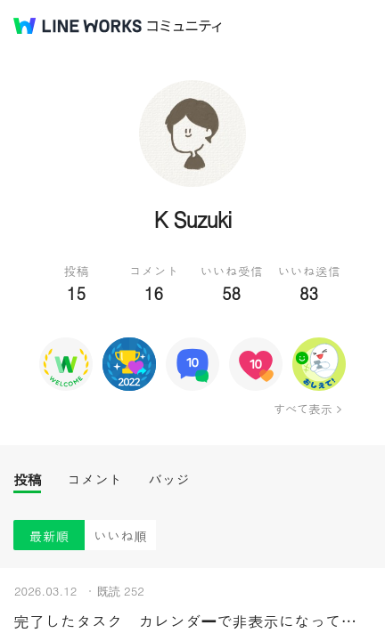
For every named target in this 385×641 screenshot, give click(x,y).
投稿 (27, 479)
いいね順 (120, 535)
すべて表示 (303, 409)
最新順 (49, 535)
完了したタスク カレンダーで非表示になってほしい (192, 621)
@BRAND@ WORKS (77, 26)
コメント (94, 479)
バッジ (169, 479)
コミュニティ (184, 26)
